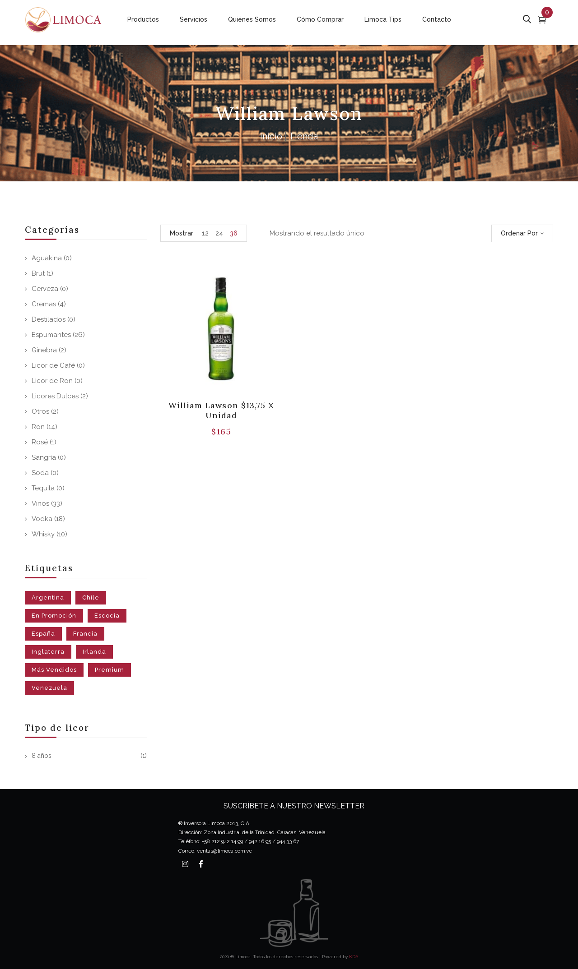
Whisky (43, 534)
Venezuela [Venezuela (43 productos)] (49, 687)
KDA (354, 956)
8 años (41, 755)
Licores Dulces (55, 396)
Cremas (44, 304)
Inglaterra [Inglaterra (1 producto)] (48, 651)
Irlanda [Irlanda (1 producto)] (94, 651)
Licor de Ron (52, 381)
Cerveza (45, 289)
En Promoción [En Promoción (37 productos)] (54, 615)
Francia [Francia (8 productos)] (85, 633)
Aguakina (47, 258)
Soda (40, 473)
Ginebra (44, 350)
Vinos (40, 503)
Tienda (303, 136)
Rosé (40, 442)
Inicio (271, 136)
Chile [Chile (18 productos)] (90, 597)
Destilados (48, 319)
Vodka (42, 519)
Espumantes (51, 335)
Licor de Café (53, 365)
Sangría (44, 457)
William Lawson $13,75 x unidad (221, 410)
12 (205, 233)
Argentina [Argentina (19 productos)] (48, 597)
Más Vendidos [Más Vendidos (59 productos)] (54, 669)
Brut (38, 273)
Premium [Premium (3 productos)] (109, 669)
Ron (38, 427)
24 (219, 233)
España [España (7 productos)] (43, 633)
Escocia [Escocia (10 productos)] (107, 615)
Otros (40, 411)
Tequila (43, 488)
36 (234, 233)
